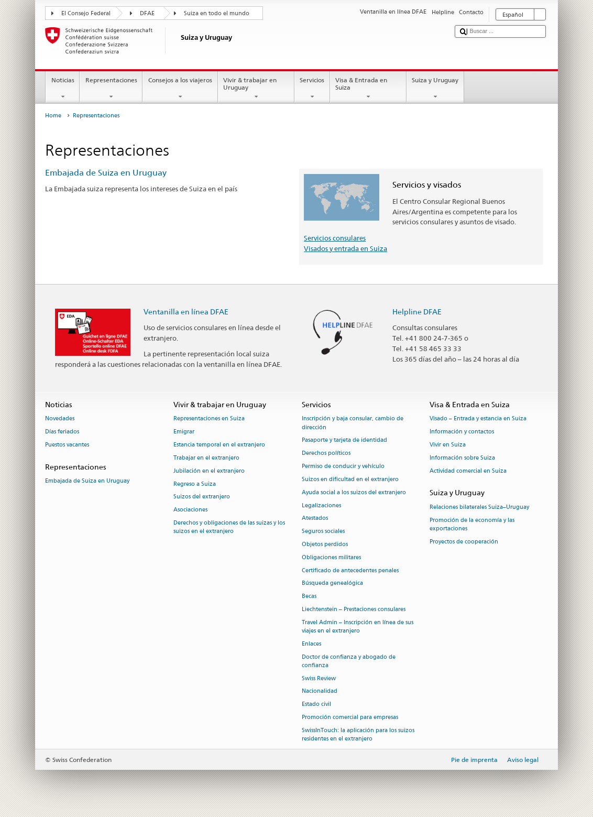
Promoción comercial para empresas (350, 717)
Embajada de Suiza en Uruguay (106, 173)
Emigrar (183, 432)
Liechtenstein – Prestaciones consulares (353, 609)
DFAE (147, 13)
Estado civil (316, 704)
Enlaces (311, 643)
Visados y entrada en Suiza (345, 248)
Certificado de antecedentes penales (350, 570)
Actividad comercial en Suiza (468, 470)
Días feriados (62, 432)
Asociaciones (190, 510)
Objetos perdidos (325, 544)
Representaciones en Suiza (209, 419)
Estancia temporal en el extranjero (219, 444)
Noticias (62, 88)
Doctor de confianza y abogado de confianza (349, 661)
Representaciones (111, 88)
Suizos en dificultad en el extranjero (350, 479)
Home (53, 115)
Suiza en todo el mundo (216, 13)
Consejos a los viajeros (180, 88)
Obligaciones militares (331, 557)
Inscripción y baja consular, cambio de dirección (352, 423)
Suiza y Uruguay (435, 88)
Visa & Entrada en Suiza (368, 88)
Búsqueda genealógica (332, 583)
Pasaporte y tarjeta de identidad (344, 440)
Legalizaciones (321, 505)
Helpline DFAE (417, 311)
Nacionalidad (319, 691)
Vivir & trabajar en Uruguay (256, 88)
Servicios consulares (335, 238)
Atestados (315, 518)
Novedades (59, 419)
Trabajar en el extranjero (206, 457)
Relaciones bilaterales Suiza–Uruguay (479, 507)
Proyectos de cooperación (464, 541)
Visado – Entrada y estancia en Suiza (478, 419)
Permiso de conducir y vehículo (343, 466)
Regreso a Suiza (194, 484)
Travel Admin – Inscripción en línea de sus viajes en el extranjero (357, 626)
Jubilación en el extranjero (209, 470)
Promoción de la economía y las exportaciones (472, 524)
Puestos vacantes (67, 444)
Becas (309, 596)
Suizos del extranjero (201, 497)
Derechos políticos (326, 453)
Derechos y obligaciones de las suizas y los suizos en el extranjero (229, 527)
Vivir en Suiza (448, 444)
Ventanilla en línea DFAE (186, 311)
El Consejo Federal (86, 13)
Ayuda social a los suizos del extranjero (354, 492)
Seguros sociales (323, 531)
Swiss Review (319, 678)
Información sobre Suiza (462, 457)
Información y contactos (462, 432)
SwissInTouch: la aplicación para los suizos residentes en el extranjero (358, 734)
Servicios (312, 88)
